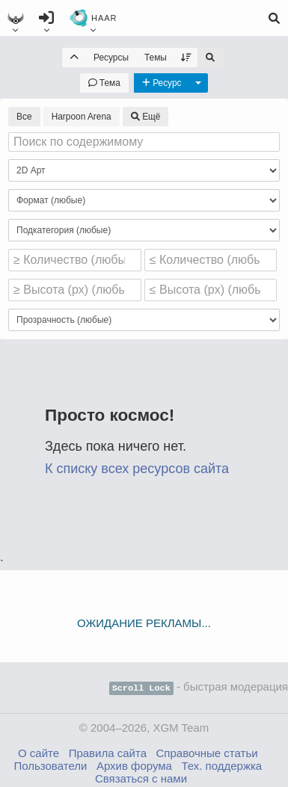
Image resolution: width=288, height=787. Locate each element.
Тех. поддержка (221, 764)
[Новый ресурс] (162, 83)
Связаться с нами (141, 777)
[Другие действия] (198, 83)
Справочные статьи (207, 751)
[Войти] (46, 18)
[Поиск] (274, 18)
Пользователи (50, 764)
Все (24, 116)
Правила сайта (108, 751)
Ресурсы (111, 57)
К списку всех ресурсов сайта (137, 468)
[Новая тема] (104, 83)
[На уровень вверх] (74, 57)
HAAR (93, 21)
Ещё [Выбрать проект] (146, 116)
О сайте (38, 751)
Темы (155, 57)
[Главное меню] (15, 18)
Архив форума (134, 764)
